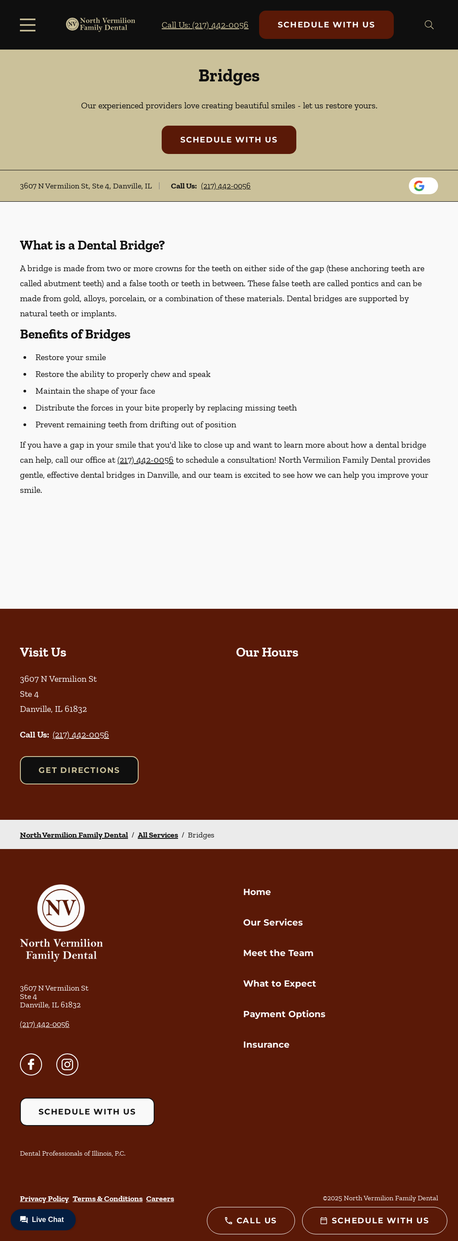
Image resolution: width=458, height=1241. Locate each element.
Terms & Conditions (108, 1198)
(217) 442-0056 (226, 186)
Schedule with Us (326, 25)
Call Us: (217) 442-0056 (205, 24)
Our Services (273, 922)
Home (257, 892)
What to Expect (279, 983)
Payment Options (284, 1014)
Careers (160, 1198)
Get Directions (79, 770)
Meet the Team (278, 953)
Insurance (266, 1044)
